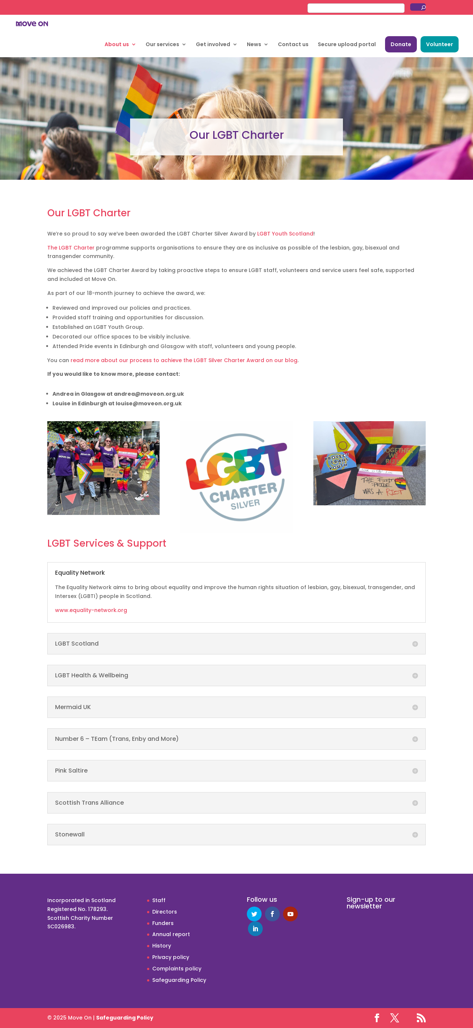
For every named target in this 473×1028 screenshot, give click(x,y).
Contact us (293, 45)
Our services (162, 45)
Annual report (171, 934)
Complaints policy (176, 968)
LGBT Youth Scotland (285, 233)
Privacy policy (170, 957)
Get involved (213, 45)
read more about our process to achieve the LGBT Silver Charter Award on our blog (184, 360)
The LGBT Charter (71, 247)
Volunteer (439, 44)
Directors (164, 911)
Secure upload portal (347, 45)
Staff (159, 900)
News (254, 45)
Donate (401, 44)
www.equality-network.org (91, 610)
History (161, 945)
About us (117, 45)
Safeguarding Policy (179, 980)
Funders (163, 923)
